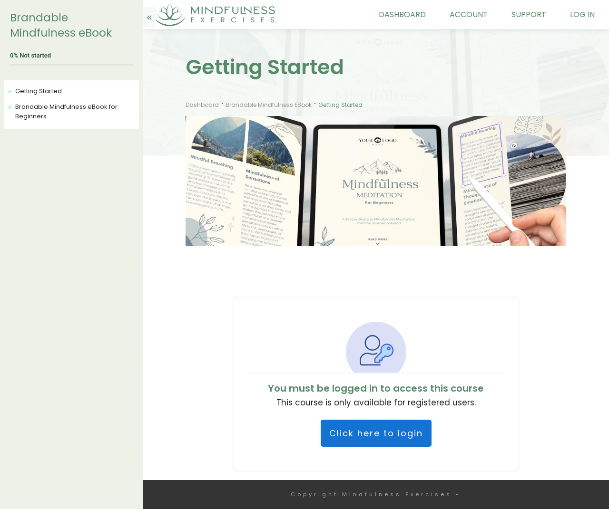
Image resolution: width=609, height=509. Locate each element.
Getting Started (38, 91)
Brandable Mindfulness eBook (61, 25)
